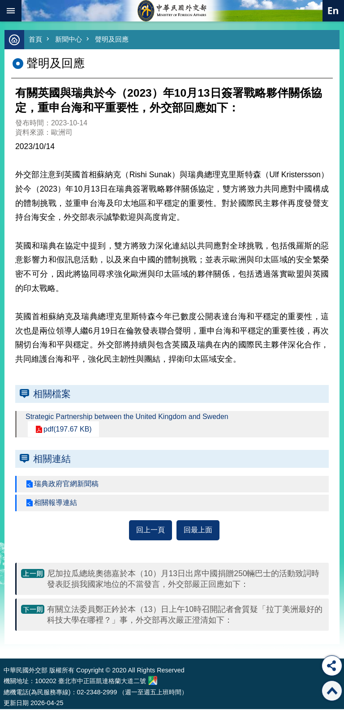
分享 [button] (332, 665)
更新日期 (16, 702)
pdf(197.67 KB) (67, 429)
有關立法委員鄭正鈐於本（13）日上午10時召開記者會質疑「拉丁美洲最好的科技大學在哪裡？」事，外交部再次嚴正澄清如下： (184, 614)
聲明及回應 (112, 39)
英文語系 (333, 10)
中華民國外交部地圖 (152, 680)
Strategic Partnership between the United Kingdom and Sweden (127, 416)
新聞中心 (68, 39)
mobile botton (11, 10)
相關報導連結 (55, 502)
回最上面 (198, 530)
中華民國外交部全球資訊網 (172, 10)
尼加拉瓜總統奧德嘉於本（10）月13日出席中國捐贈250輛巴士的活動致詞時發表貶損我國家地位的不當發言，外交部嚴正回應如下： (183, 579)
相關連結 (52, 458)
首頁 (35, 39)
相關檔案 (52, 394)
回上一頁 (150, 530)
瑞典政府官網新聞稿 (66, 484)
